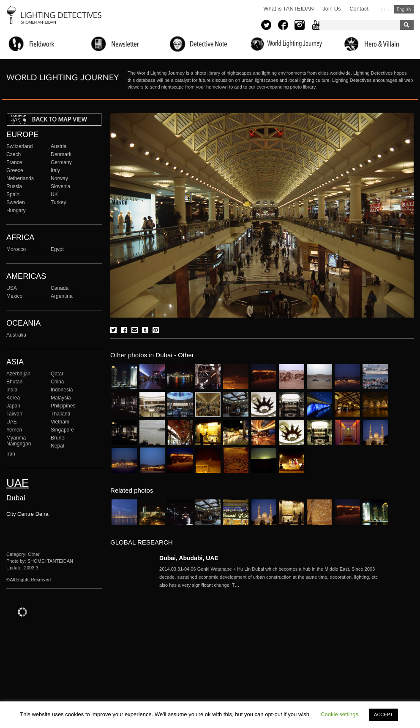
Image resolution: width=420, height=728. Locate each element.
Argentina (62, 296)
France (14, 162)
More (273, 577)
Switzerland (19, 146)
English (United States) (404, 9)
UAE (11, 422)
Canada (59, 288)
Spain (12, 194)
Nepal (57, 446)
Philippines (63, 406)
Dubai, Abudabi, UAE (188, 558)
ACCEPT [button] (383, 714)
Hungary (16, 210)
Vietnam (60, 422)
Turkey (58, 202)
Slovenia (60, 186)
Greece (14, 170)
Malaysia (61, 398)
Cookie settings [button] (339, 714)
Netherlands (20, 178)
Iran (10, 454)
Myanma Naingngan (18, 441)
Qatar (57, 374)
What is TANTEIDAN (288, 8)
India (11, 390)
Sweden (15, 202)
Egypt (57, 249)
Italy (55, 170)
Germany (61, 162)
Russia (14, 186)
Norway (59, 178)
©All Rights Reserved (28, 579)
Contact (358, 8)
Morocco (16, 249)
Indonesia (62, 390)
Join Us (331, 8)
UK (54, 194)
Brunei (58, 438)
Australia (16, 335)
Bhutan (14, 382)
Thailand (60, 414)
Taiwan (14, 414)
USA (11, 288)
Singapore (62, 430)
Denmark (61, 154)
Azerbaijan (18, 374)
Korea (13, 398)
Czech (13, 154)
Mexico (14, 296)
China (57, 382)
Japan (13, 406)
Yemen (14, 430)
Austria (59, 146)
